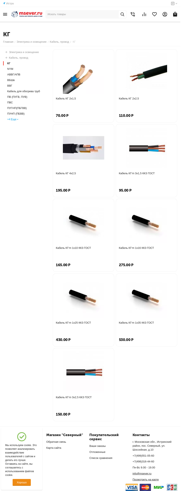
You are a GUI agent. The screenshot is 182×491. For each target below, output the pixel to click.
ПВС (10, 102)
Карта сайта (53, 447)
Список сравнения (100, 458)
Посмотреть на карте (146, 479)
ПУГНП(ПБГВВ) (17, 108)
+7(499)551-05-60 (143, 455)
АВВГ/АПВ (13, 74)
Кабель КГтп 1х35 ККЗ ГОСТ (136, 322)
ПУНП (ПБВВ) (16, 113)
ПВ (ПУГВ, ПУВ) (17, 96)
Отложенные (97, 452)
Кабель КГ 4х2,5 (66, 173)
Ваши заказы (97, 445)
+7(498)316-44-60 (143, 461)
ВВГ (9, 85)
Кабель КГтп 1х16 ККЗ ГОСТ (136, 247)
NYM (10, 68)
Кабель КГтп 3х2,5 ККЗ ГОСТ (74, 397)
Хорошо (22, 482)
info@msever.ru (142, 473)
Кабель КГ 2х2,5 (129, 98)
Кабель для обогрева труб (23, 91)
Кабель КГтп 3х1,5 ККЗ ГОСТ (137, 173)
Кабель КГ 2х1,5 (66, 98)
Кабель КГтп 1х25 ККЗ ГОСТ (73, 322)
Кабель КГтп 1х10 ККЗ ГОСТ (73, 247)
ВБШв (11, 80)
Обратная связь (56, 441)
